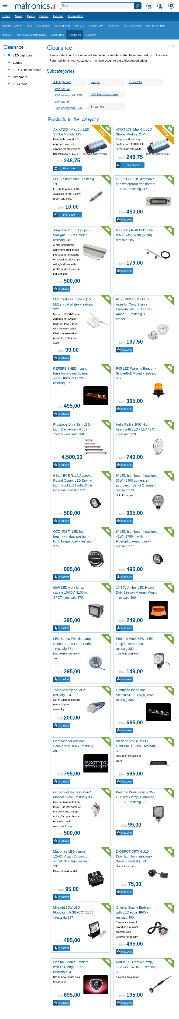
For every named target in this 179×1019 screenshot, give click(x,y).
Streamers (97, 106)
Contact (58, 16)
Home (6, 16)
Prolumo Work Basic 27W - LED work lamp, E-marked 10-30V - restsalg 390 (135, 797)
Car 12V (79, 25)
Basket (43, 16)
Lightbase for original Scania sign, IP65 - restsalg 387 (73, 746)
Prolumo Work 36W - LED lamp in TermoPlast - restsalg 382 (135, 643)
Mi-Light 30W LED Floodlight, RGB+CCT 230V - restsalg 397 (73, 912)
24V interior (62, 101)
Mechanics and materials (31, 34)
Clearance (75, 34)
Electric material (11, 25)
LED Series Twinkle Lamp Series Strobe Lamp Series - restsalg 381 (72, 643)
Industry (7, 34)
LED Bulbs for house (104, 94)
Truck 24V (113, 25)
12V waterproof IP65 (68, 95)
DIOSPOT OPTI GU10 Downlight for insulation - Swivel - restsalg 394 (134, 856)
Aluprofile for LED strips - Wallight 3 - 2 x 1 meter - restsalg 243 (71, 235)
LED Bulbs (43, 25)
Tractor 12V (96, 25)
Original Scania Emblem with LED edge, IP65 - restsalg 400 (133, 912)
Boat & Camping (155, 25)
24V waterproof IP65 (68, 108)
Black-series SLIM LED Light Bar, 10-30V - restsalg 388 (136, 746)
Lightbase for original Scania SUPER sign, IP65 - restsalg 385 (136, 695)
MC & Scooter (132, 25)
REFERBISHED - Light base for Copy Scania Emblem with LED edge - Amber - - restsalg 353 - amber (134, 309)
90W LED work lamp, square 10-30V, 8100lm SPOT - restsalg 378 (70, 592)
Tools (29, 25)
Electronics (57, 34)
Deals (31, 16)
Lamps (95, 82)
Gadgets (91, 34)
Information (75, 16)
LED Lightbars (61, 82)
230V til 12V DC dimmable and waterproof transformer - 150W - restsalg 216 (135, 184)
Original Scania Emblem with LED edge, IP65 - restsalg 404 (70, 967)
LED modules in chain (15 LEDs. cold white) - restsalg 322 (73, 304)
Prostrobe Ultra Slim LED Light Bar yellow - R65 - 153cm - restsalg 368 (71, 429)
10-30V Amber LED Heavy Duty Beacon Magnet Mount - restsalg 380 (136, 592)
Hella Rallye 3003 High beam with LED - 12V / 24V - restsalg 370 (135, 429)
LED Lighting (62, 25)
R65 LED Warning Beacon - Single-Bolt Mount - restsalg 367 (136, 373)
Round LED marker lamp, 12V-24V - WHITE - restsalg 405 (136, 967)
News (18, 16)
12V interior (62, 89)
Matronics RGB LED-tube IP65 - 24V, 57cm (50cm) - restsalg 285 (135, 235)
